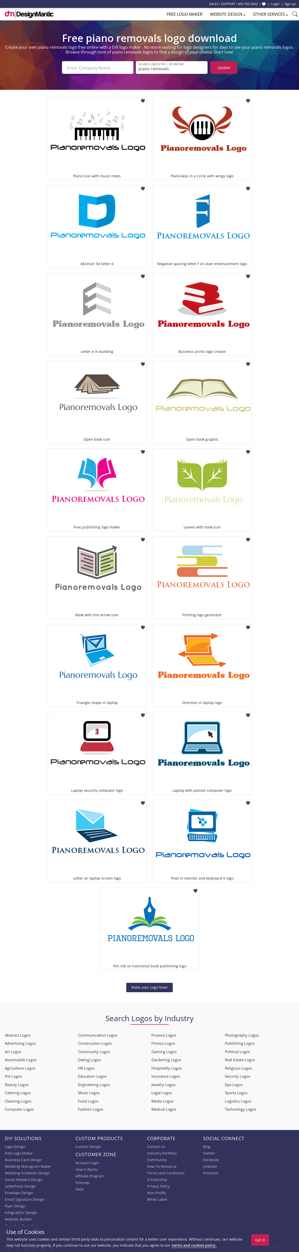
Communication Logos (97, 1034)
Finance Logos (163, 1034)
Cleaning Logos (18, 1100)
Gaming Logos (164, 1050)
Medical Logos (163, 1108)
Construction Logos (95, 1042)
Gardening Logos (166, 1058)
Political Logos (237, 1050)
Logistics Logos (238, 1100)
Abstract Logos (17, 1034)
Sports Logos (236, 1091)
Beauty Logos (16, 1083)
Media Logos (162, 1100)
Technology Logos (240, 1108)
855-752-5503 (248, 4)
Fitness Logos (163, 1042)
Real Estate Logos (240, 1058)
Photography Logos (242, 1034)
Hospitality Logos (166, 1067)
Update (223, 67)
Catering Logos (18, 1091)
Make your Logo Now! (149, 986)
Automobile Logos (21, 1058)
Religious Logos (238, 1067)
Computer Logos (19, 1108)
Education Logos (92, 1075)
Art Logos (13, 1050)
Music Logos (89, 1091)
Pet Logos (13, 1075)
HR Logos (86, 1067)
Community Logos (94, 1050)
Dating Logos (89, 1058)
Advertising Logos (20, 1042)
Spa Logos (234, 1083)
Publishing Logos (240, 1042)
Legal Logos (161, 1091)
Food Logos (88, 1100)
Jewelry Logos (163, 1083)
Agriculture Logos (20, 1067)
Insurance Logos (165, 1075)
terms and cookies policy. (194, 1245)
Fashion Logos (90, 1108)
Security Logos (237, 1075)
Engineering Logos (94, 1083)
